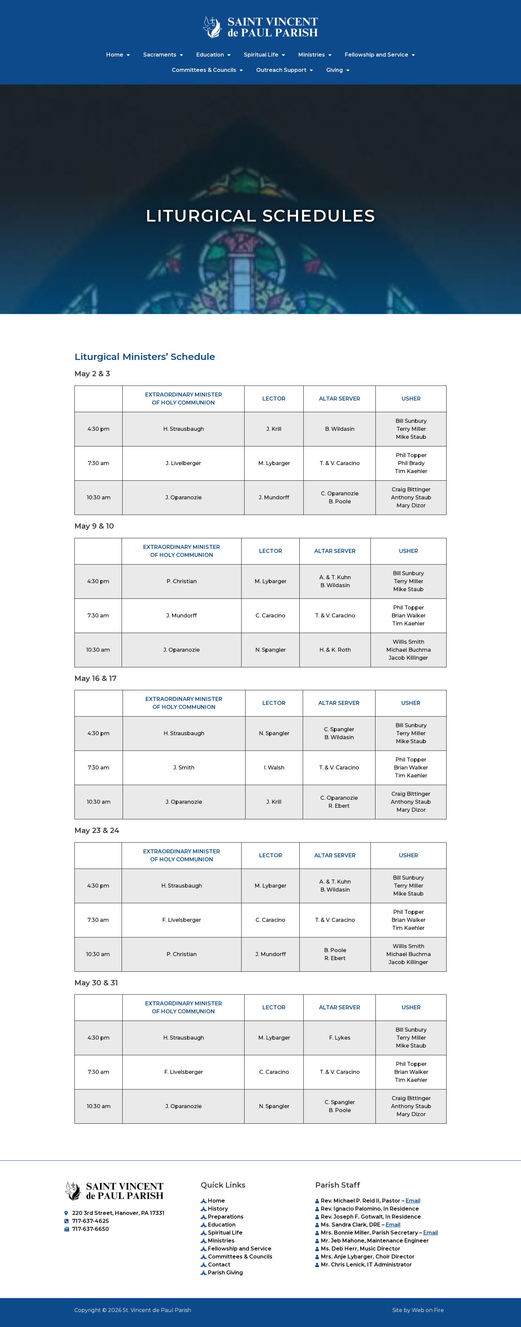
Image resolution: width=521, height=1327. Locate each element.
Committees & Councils (207, 70)
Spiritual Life (264, 55)
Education (213, 55)
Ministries (315, 55)
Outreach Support (284, 70)
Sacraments (163, 55)
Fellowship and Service (380, 55)
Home (118, 55)
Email (413, 1201)
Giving (338, 70)
